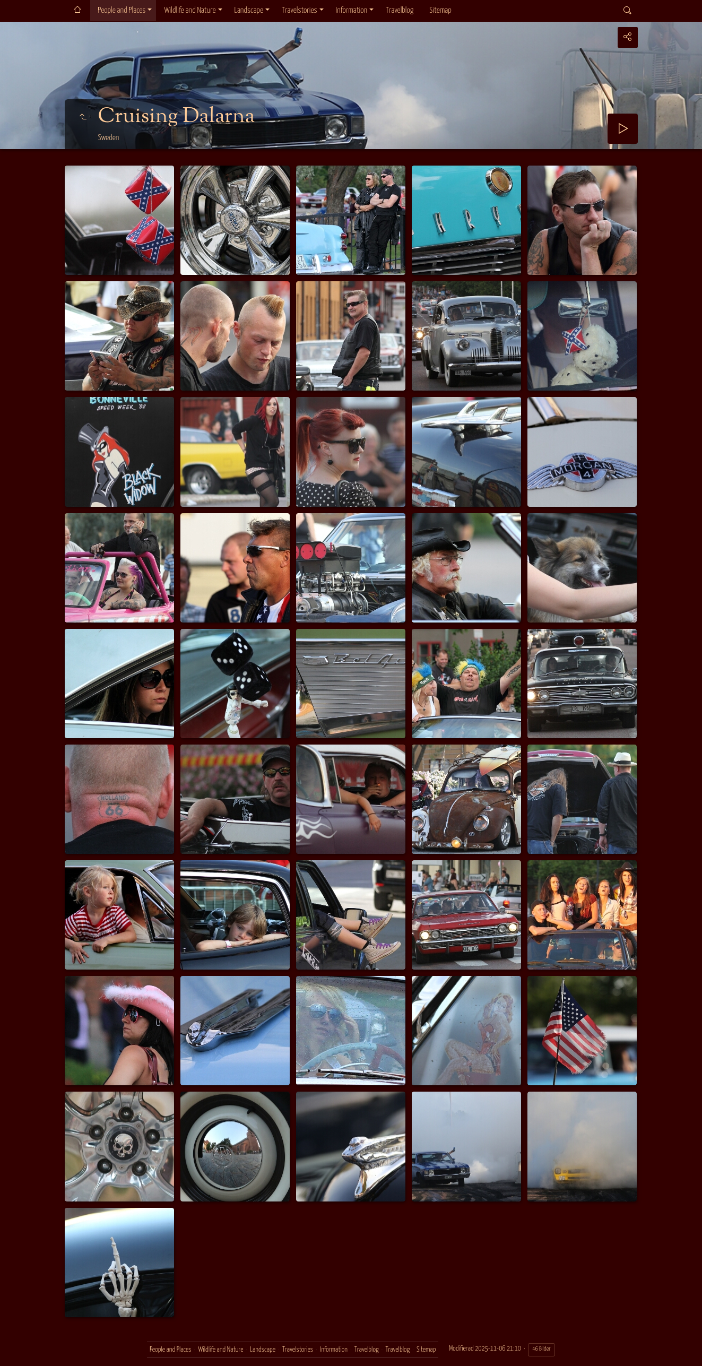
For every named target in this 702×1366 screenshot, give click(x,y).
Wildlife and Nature (189, 10)
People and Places (122, 10)
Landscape (249, 10)
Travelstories (299, 10)
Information (351, 10)
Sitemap (440, 10)
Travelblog (399, 10)
